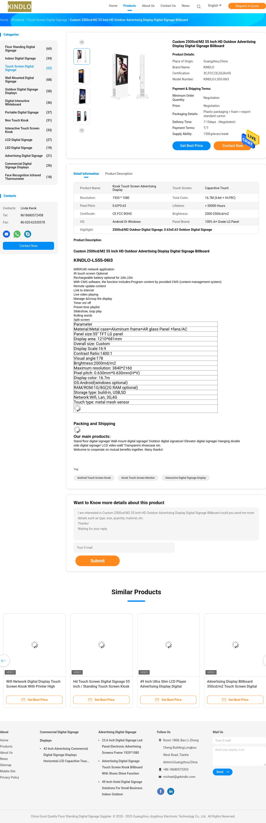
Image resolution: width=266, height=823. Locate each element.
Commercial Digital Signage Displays (28, 165)
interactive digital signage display (185, 477)
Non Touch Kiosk (28, 120)
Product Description (118, 173)
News (4, 759)
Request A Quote (247, 6)
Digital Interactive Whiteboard (28, 102)
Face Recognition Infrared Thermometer (28, 177)
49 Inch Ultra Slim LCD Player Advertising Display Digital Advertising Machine (163, 686)
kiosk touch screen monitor (138, 477)
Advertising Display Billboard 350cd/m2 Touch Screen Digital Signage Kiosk (232, 686)
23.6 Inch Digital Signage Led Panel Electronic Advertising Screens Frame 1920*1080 (122, 746)
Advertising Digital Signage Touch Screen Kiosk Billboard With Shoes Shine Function (122, 767)
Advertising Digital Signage (28, 156)
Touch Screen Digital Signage (28, 68)
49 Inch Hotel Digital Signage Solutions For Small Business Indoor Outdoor (122, 788)
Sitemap (5, 765)
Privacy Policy (9, 777)
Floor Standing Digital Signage (28, 48)
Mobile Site (8, 771)
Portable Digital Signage (28, 112)
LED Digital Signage (28, 148)
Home (4, 740)
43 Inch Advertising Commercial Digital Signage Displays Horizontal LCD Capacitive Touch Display (66, 755)
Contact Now (28, 246)
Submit (97, 560)
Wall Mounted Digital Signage (28, 79)
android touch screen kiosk (94, 477)
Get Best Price (191, 146)
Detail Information (86, 173)
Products (6, 746)
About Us (6, 752)
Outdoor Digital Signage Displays (28, 91)
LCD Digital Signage (28, 140)
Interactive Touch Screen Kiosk (28, 130)
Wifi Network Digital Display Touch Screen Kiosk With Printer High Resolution (33, 686)
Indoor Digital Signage (28, 58)
